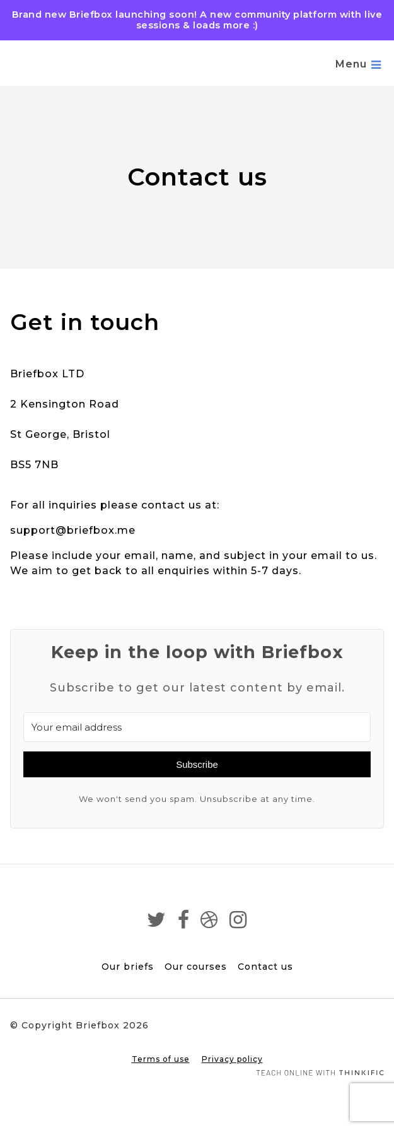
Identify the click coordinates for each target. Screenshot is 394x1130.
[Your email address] (197, 727)
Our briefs (127, 966)
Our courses (196, 966)
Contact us (265, 966)
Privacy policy (232, 1059)
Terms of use (161, 1059)
